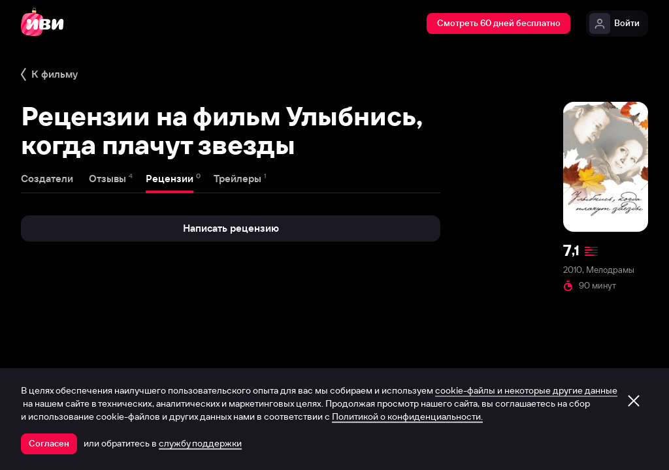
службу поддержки (200, 443)
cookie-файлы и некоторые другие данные (526, 390)
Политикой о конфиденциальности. (407, 416)
